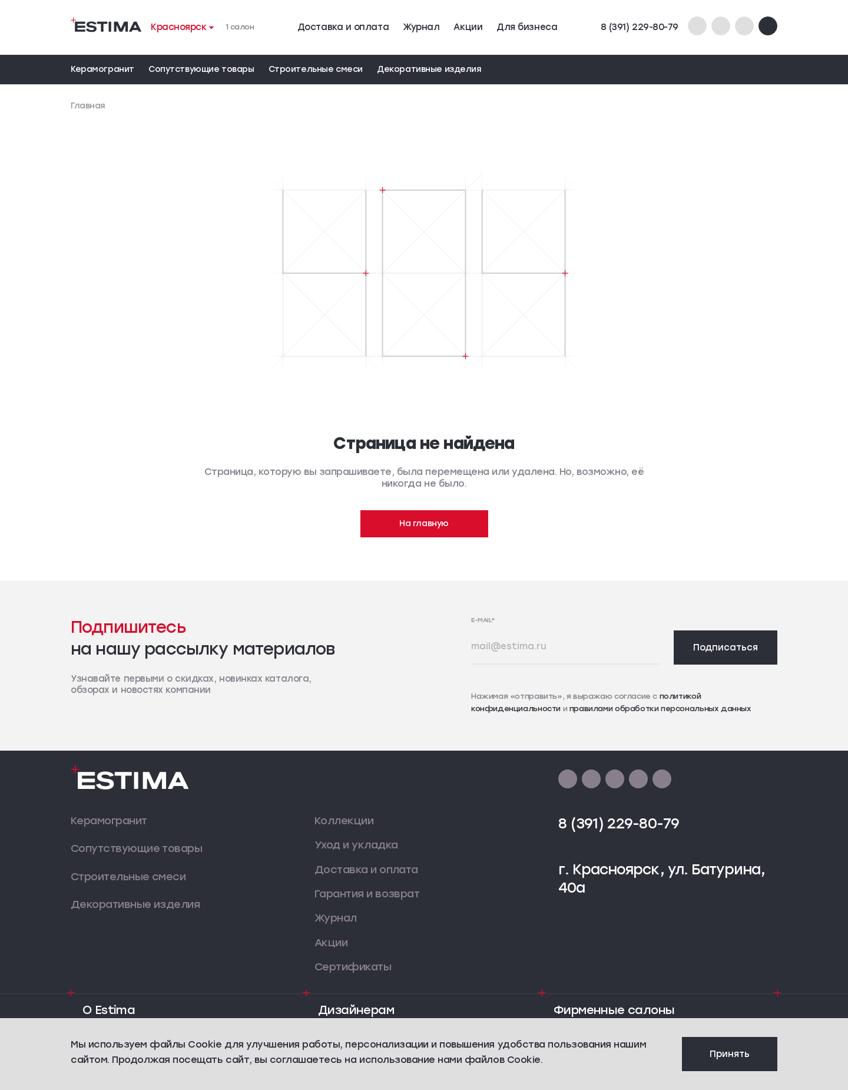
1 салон (240, 26)
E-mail (483, 620)
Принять (730, 1054)
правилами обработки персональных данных (660, 708)
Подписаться (725, 647)
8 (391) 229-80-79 (639, 27)
